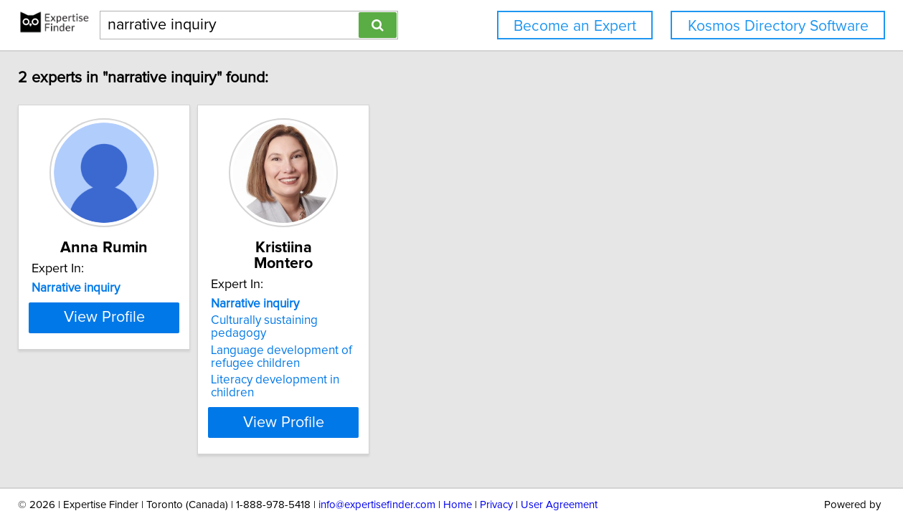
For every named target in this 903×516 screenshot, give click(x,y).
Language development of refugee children (321, 328)
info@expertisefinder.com (376, 464)
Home (457, 464)
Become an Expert (575, 26)
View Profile (125, 380)
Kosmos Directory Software (778, 26)
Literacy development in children (337, 351)
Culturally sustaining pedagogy (332, 304)
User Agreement (559, 464)
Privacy (496, 464)
